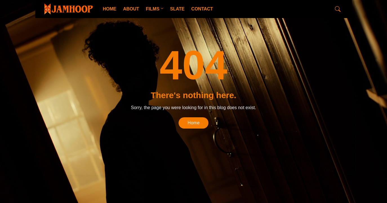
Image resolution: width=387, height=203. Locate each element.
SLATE (177, 8)
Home (194, 122)
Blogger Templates (130, 165)
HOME (109, 8)
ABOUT (131, 8)
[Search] (338, 9)
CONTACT (202, 8)
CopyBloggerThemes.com (88, 165)
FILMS (152, 8)
